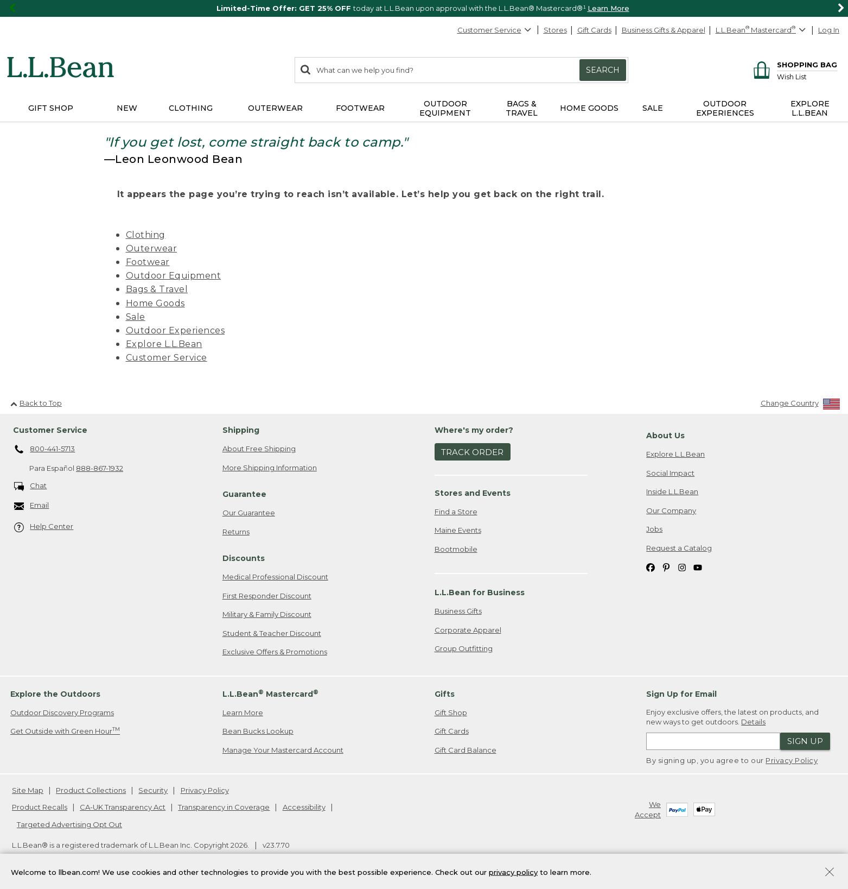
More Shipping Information (269, 467)
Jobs (654, 529)
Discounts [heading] (243, 558)
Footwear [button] (360, 108)
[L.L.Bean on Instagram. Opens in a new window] (682, 567)
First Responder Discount (266, 595)
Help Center (44, 527)
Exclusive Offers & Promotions (274, 651)
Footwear (148, 262)
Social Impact (670, 473)
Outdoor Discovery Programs (62, 712)
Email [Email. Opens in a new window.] (31, 506)
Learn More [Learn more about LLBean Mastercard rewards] (242, 712)
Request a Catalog (679, 548)
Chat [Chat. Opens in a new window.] (30, 486)
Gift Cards (594, 30)
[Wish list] (807, 76)
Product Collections (91, 790)
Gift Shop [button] (50, 108)
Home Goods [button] (589, 108)
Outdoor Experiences (175, 330)
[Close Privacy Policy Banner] (829, 873)
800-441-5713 (44, 449)
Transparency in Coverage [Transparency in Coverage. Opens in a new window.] (224, 807)
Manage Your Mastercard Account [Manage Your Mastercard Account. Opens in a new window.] (282, 750)
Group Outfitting (464, 648)
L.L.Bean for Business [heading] (480, 592)
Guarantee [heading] (244, 494)
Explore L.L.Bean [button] (810, 108)
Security (153, 790)
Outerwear (151, 248)
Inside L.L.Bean (672, 491)
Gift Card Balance (465, 750)
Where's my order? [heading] (474, 430)
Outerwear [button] (275, 108)
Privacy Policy (792, 760)
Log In (828, 30)
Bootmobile (456, 549)
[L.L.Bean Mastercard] (762, 30)
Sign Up (805, 741)
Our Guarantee (248, 512)
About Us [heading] (665, 435)
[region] (424, 8)
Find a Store (456, 511)
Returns (236, 531)
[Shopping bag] (793, 64)
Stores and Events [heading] (473, 493)
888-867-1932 (99, 468)
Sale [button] (652, 108)
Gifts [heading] (445, 694)
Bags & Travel (157, 289)
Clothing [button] (191, 108)
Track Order (472, 452)
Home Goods (155, 303)
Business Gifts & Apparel (663, 30)
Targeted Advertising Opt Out (69, 824)
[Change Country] (800, 405)
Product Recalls (39, 807)
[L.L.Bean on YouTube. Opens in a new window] (697, 567)
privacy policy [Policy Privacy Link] (513, 871)
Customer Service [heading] (50, 430)
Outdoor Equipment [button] (445, 108)
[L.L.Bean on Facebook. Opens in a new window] (650, 567)
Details (753, 721)
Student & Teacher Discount (271, 633)
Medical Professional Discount (275, 576)
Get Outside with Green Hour (65, 730)
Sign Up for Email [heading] (681, 694)
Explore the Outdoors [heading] (55, 694)
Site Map (27, 790)
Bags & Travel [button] (522, 108)
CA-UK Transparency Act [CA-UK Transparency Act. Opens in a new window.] (122, 807)
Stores (555, 30)
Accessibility (304, 807)
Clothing (145, 235)
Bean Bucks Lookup (258, 731)
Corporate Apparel (468, 630)
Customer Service (494, 30)
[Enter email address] (713, 741)
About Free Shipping (259, 448)
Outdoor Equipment (173, 275)
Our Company (671, 510)
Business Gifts (458, 611)
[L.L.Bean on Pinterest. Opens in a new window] (666, 567)
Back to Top (36, 403)
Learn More (608, 8)
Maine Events (458, 530)
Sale (135, 317)
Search (603, 70)
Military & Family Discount (266, 614)
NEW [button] (127, 108)
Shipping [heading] (240, 430)
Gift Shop (451, 712)
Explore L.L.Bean (164, 344)
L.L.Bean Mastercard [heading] (270, 694)
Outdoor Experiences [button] (725, 108)
